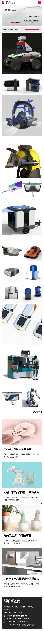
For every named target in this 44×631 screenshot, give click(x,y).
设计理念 (23, 607)
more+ (37, 412)
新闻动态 (30, 607)
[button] (12, 22)
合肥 (15, 612)
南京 (10, 612)
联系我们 (7, 609)
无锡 (5, 612)
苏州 (20, 612)
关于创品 (15, 607)
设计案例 (7, 607)
